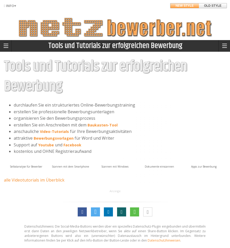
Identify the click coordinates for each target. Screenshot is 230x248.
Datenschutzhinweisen (164, 240)
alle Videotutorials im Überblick (34, 180)
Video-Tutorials (54, 131)
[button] (82, 211)
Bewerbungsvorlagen (54, 138)
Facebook (72, 144)
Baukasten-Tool (103, 125)
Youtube (46, 144)
